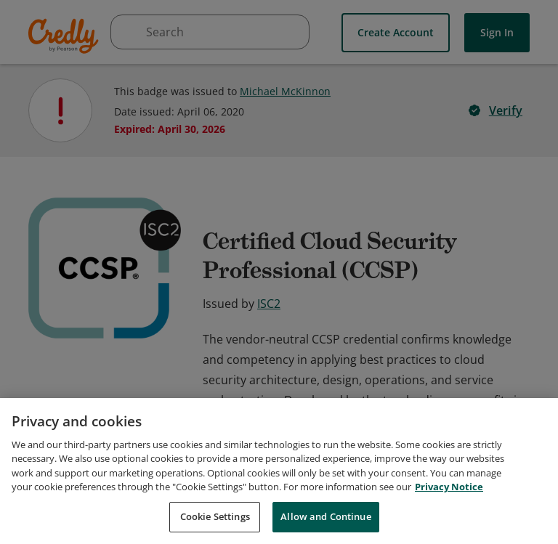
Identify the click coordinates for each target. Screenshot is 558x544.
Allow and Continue (325, 524)
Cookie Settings (215, 524)
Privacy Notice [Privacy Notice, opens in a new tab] (449, 494)
